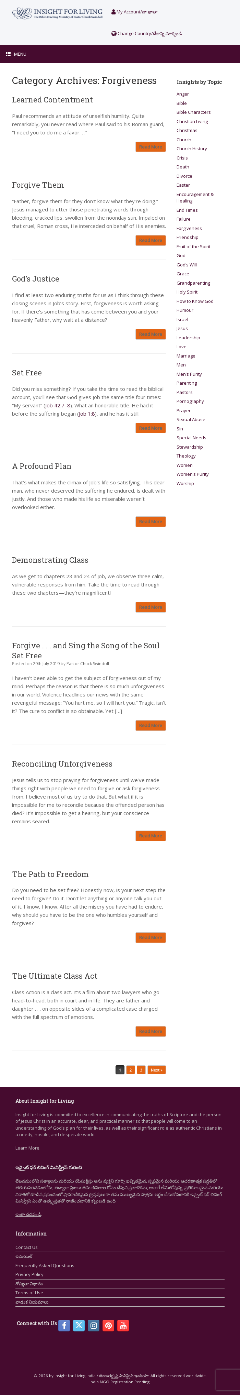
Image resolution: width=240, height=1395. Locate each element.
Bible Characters (194, 112)
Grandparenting (193, 283)
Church (184, 139)
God (181, 255)
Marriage (186, 356)
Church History (192, 148)
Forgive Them (38, 185)
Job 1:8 (87, 413)
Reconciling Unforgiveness (62, 764)
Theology (186, 456)
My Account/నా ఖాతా (134, 12)
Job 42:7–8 (57, 405)
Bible (182, 103)
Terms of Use (29, 1292)
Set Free (27, 372)
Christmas (187, 130)
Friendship (188, 237)
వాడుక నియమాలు (32, 1302)
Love (182, 346)
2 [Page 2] (131, 1070)
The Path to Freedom (50, 874)
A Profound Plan (42, 466)
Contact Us (26, 1247)
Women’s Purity (193, 474)
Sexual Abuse (191, 419)
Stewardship (190, 447)
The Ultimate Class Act (54, 976)
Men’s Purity (189, 374)
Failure (184, 219)
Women (185, 465)
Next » (157, 1070)
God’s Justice (35, 279)
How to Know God (195, 301)
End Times (187, 210)
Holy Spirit (187, 292)
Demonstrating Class (50, 560)
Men (181, 365)
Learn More (27, 1148)
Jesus (182, 328)
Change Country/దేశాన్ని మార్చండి (146, 33)
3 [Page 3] (141, 1070)
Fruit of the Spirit (194, 246)
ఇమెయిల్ (23, 1256)
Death (183, 167)
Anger (183, 94)
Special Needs (191, 438)
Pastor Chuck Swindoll (88, 664)
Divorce (184, 176)
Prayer (184, 410)
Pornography (190, 401)
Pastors (185, 392)
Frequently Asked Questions (44, 1265)
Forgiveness (189, 228)
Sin (180, 429)
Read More (150, 147)
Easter (183, 185)
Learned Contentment (52, 100)
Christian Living (192, 121)
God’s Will (187, 265)
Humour (185, 310)
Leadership (188, 337)
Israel (182, 319)
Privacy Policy (29, 1274)
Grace (183, 274)
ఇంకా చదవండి (28, 1214)
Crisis (182, 158)
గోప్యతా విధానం (29, 1284)
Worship (185, 483)
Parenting (187, 383)
